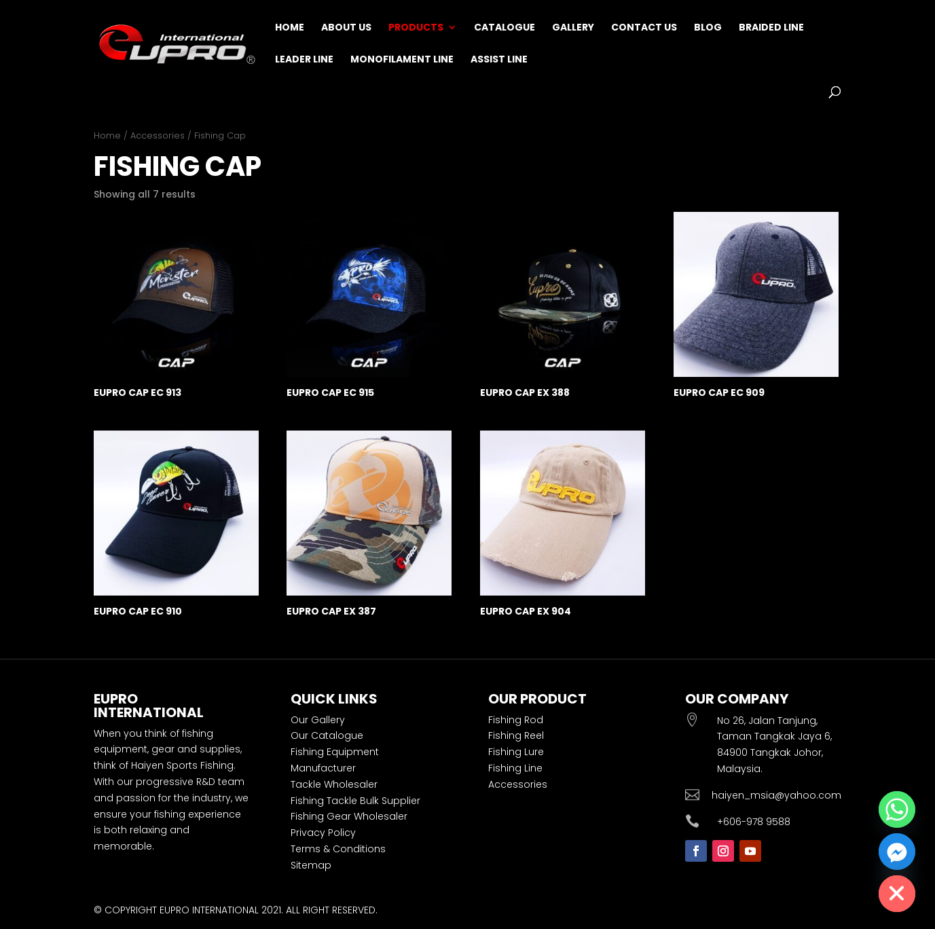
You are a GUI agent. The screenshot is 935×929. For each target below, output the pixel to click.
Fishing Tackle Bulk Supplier (355, 800)
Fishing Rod (515, 720)
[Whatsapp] (897, 809)
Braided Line (771, 28)
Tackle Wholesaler (334, 784)
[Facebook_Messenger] (897, 851)
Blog (708, 28)
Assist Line (499, 60)
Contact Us (644, 28)
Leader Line (304, 60)
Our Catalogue (327, 735)
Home (289, 28)
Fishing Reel (516, 735)
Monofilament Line (402, 60)
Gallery (573, 28)
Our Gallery (318, 720)
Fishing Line (515, 768)
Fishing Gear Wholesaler (349, 816)
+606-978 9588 (753, 821)
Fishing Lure (516, 752)
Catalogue (504, 28)
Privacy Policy (323, 832)
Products (415, 28)
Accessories (157, 135)
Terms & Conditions (338, 849)
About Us (346, 28)
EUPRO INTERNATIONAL (209, 910)
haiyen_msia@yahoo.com (776, 795)
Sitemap (311, 865)
